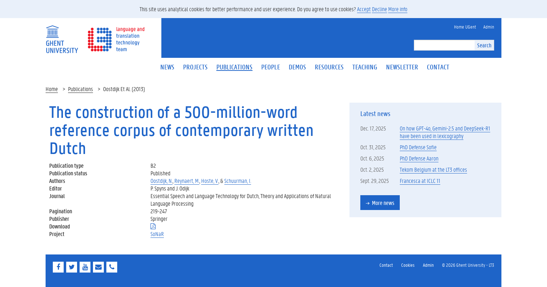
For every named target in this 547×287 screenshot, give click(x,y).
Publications (80, 89)
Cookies (408, 265)
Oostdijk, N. (161, 180)
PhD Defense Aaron (419, 158)
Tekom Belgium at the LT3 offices (433, 169)
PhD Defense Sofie (418, 147)
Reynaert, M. (186, 180)
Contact (386, 265)
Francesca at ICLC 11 (420, 180)
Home (52, 89)
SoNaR (157, 233)
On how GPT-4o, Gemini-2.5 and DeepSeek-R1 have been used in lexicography (445, 132)
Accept (364, 9)
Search (484, 45)
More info (397, 9)
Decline (379, 9)
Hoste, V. (210, 180)
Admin (428, 265)
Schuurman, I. (237, 180)
